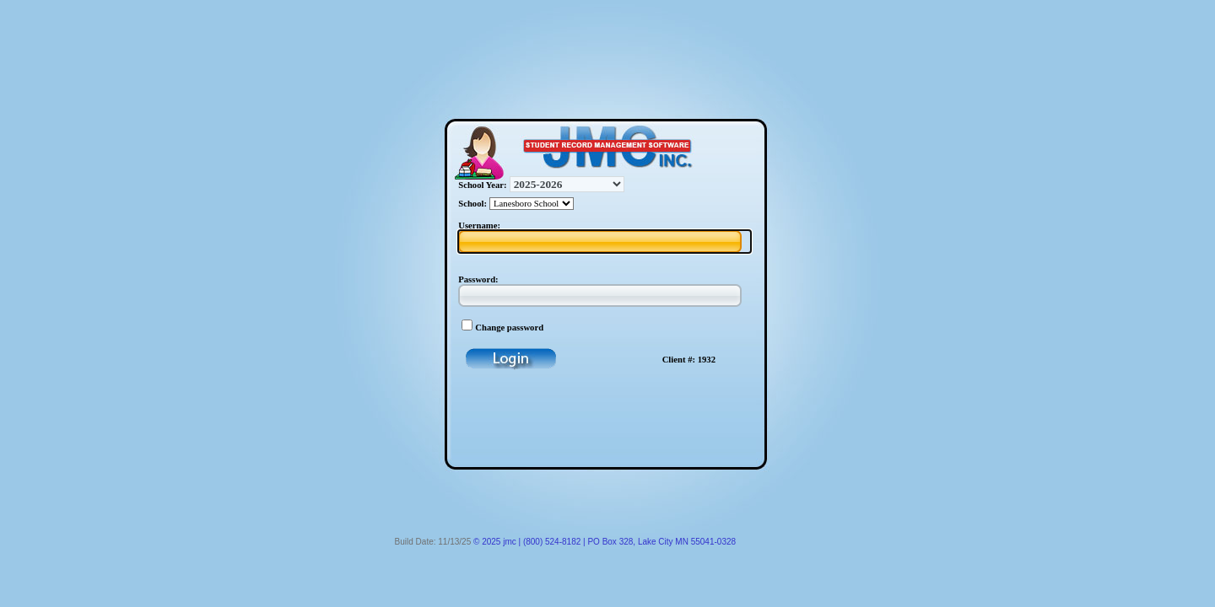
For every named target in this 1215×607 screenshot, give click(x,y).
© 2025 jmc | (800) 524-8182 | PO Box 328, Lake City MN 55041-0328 (604, 541)
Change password (509, 327)
